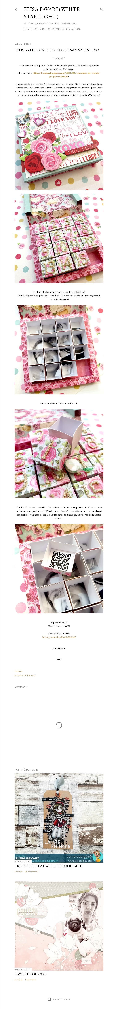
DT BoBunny (29, 675)
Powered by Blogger (59, 999)
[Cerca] (101, 9)
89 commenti (31, 871)
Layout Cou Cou (30, 974)
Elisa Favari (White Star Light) (52, 13)
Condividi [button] (19, 671)
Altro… (76, 29)
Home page (31, 29)
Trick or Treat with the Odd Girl (48, 865)
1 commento (30, 980)
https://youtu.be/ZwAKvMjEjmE (59, 637)
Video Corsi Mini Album (55, 29)
